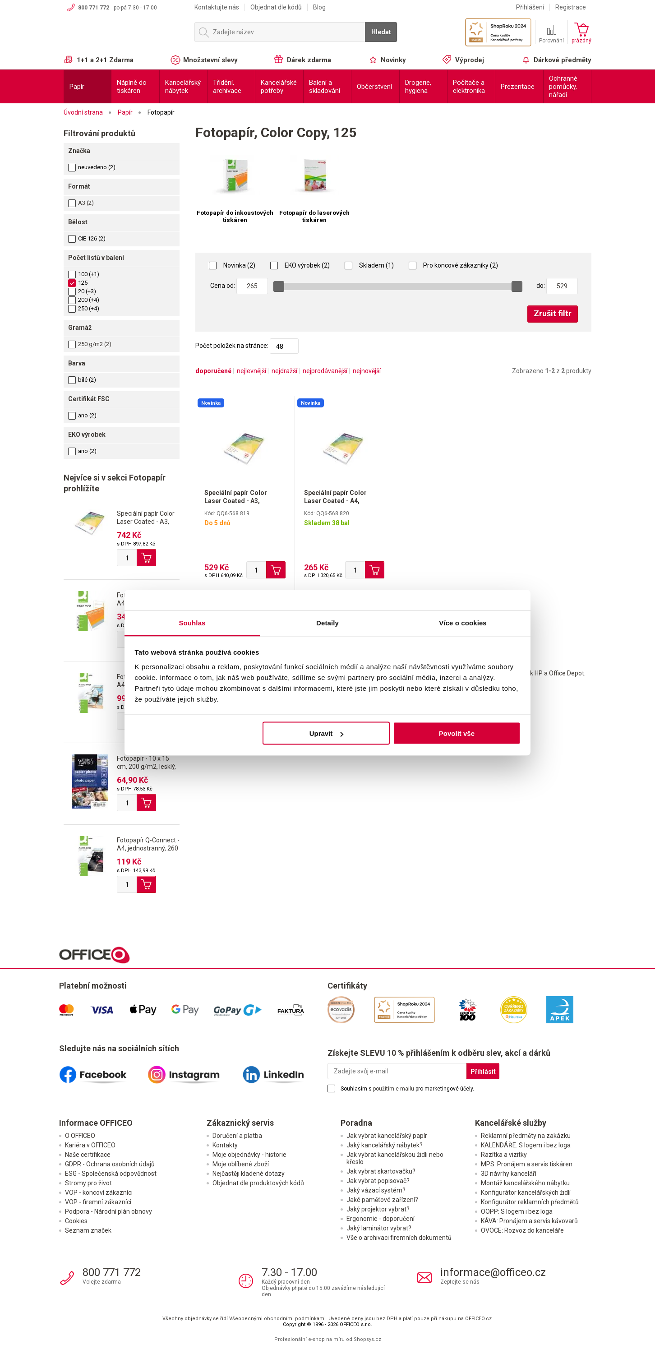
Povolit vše (457, 733)
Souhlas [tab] (192, 622)
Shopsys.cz (367, 1339)
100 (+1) (83, 274)
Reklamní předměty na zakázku (526, 1135)
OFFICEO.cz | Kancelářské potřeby (124, 36)
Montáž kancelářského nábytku (525, 1183)
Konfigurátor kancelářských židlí (526, 1192)
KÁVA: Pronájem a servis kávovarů (529, 1221)
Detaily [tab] (327, 622)
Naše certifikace (88, 1154)
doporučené (213, 370)
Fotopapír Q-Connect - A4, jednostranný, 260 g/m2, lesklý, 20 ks (148, 848)
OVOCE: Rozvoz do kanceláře (522, 1230)
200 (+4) (83, 299)
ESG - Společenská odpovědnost (111, 1173)
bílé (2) (82, 379)
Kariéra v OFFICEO (90, 1145)
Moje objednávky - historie (249, 1154)
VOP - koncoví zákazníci (99, 1192)
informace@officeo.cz (493, 1272)
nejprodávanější (325, 370)
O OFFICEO (80, 1135)
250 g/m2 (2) (94, 344)
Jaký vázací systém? (376, 1190)
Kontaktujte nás (216, 7)
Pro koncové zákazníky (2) (453, 265)
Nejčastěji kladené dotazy (248, 1173)
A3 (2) (86, 202)
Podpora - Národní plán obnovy (108, 1211)
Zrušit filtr (553, 313)
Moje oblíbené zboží (240, 1164)
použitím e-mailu (393, 1089)
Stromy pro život (88, 1183)
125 (78, 282)
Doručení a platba (237, 1135)
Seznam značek (88, 1230)
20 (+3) (82, 291)
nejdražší (284, 370)
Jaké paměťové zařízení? (382, 1199)
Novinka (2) (232, 265)
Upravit (326, 733)
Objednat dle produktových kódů (258, 1183)
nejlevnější (251, 370)
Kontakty (225, 1145)
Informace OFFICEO (96, 1123)
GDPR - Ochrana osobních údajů (110, 1164)
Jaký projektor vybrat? (378, 1209)
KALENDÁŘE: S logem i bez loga (526, 1145)
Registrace (570, 7)
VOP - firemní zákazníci (98, 1202)
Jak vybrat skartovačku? (380, 1171)
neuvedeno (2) (91, 167)
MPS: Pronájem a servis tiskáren (526, 1164)
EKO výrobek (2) (300, 265)
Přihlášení (530, 7)
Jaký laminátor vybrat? (378, 1228)
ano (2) (82, 415)
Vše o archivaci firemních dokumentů (399, 1237)
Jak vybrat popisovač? (378, 1180)
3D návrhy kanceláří (508, 1173)
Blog (319, 7)
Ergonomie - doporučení (380, 1218)
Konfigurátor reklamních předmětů (530, 1202)
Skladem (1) (369, 265)
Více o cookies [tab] (463, 622)
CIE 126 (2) (87, 238)
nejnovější (367, 370)
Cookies (76, 1221)
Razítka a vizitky (504, 1154)
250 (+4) (83, 308)
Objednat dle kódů (276, 7)
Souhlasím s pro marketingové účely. (407, 1089)
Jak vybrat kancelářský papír (386, 1135)
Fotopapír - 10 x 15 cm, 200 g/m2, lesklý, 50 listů (146, 766)
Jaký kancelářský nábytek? (384, 1145)
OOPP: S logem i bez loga (517, 1211)
